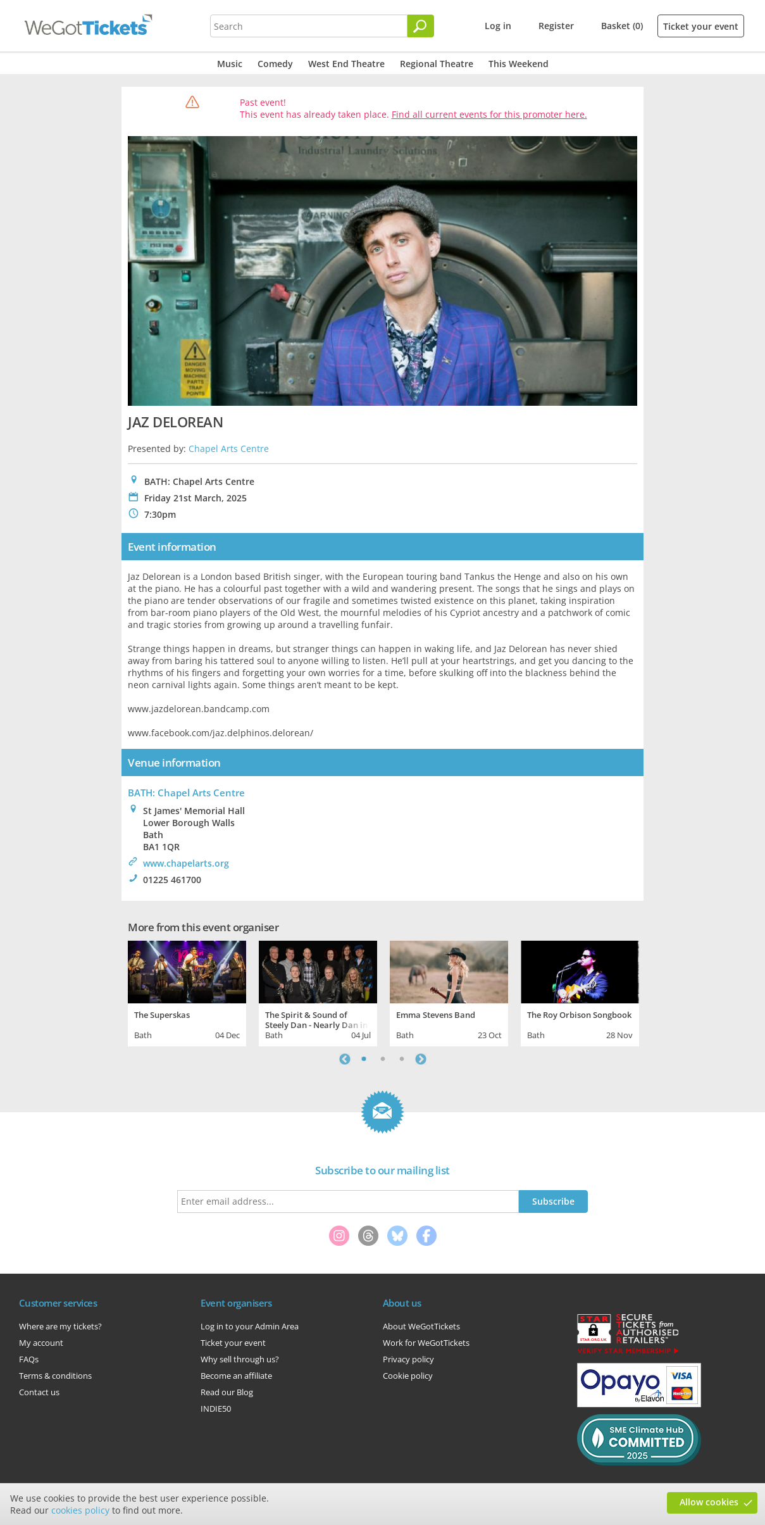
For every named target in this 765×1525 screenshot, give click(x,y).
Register (556, 26)
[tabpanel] (186, 992)
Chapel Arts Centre (229, 448)
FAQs (29, 1359)
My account (41, 1342)
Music (229, 64)
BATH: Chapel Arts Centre (186, 792)
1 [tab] (364, 1059)
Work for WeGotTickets (426, 1342)
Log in (498, 26)
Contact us (39, 1392)
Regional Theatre (436, 64)
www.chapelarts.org (186, 863)
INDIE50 (216, 1408)
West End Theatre (346, 64)
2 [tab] (382, 1059)
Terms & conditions (55, 1375)
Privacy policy (408, 1359)
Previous (345, 1059)
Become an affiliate (236, 1375)
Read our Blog (227, 1392)
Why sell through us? (240, 1359)
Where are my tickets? (60, 1326)
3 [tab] (401, 1059)
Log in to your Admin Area (250, 1326)
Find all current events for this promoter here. (489, 114)
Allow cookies (709, 1502)
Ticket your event (700, 26)
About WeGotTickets (421, 1326)
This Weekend (518, 64)
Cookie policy (408, 1375)
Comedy (275, 64)
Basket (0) (622, 26)
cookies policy (80, 1510)
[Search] (420, 26)
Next (420, 1059)
